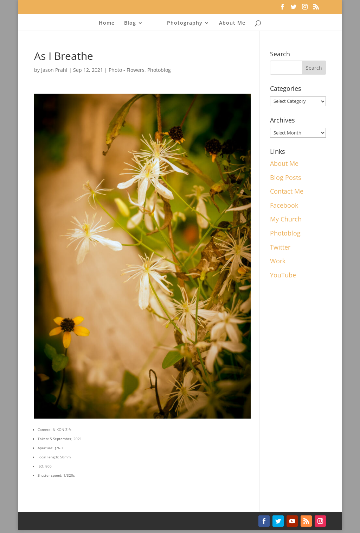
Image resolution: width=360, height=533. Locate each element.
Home (107, 23)
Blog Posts (285, 177)
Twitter (280, 247)
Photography (184, 23)
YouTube (283, 275)
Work (277, 261)
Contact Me (286, 191)
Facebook (284, 205)
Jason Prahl (54, 70)
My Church (286, 219)
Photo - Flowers (126, 70)
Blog (130, 23)
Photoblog (159, 70)
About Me (232, 23)
